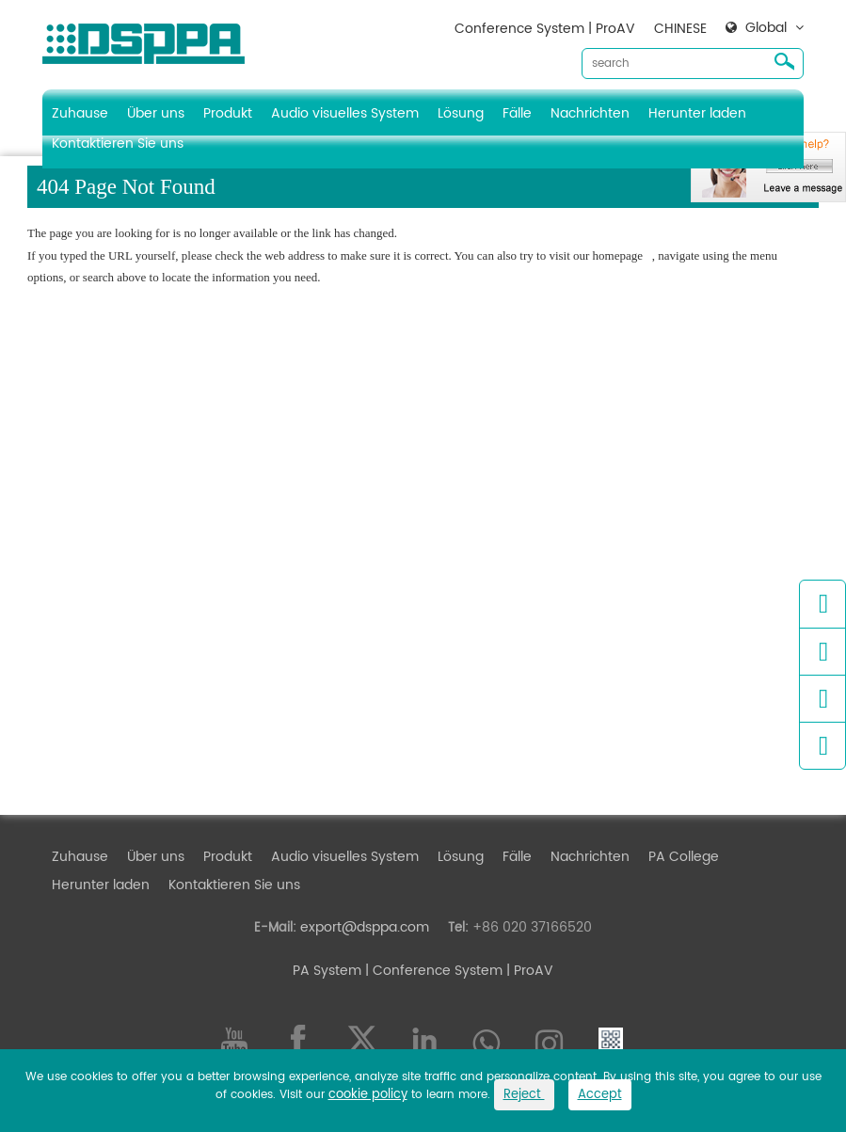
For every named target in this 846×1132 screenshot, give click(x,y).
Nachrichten (590, 113)
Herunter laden (697, 113)
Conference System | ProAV (545, 29)
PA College (683, 857)
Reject (524, 1095)
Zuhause (80, 113)
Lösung (461, 113)
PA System (327, 970)
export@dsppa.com (364, 927)
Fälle (517, 113)
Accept (600, 1095)
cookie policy (367, 1095)
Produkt (227, 113)
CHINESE (680, 29)
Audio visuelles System (345, 113)
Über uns (155, 113)
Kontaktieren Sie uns (118, 143)
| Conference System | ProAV (457, 970)
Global (766, 28)
